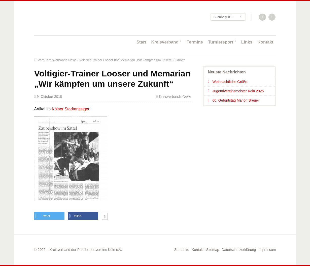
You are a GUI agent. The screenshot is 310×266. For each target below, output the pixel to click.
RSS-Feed (262, 17)
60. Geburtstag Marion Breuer (236, 100)
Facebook (272, 17)
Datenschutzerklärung (239, 250)
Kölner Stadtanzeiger (70, 109)
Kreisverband (165, 42)
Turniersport (220, 42)
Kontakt (265, 42)
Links (246, 42)
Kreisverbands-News (61, 60)
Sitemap (212, 250)
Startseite (67, 18)
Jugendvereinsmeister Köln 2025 (238, 91)
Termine (195, 42)
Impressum (267, 250)
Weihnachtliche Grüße (230, 82)
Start (141, 42)
